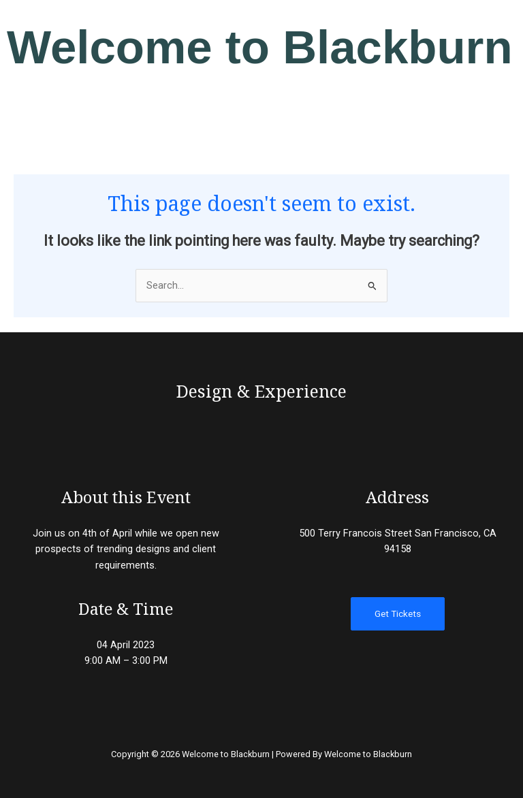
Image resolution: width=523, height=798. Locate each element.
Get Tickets (398, 613)
